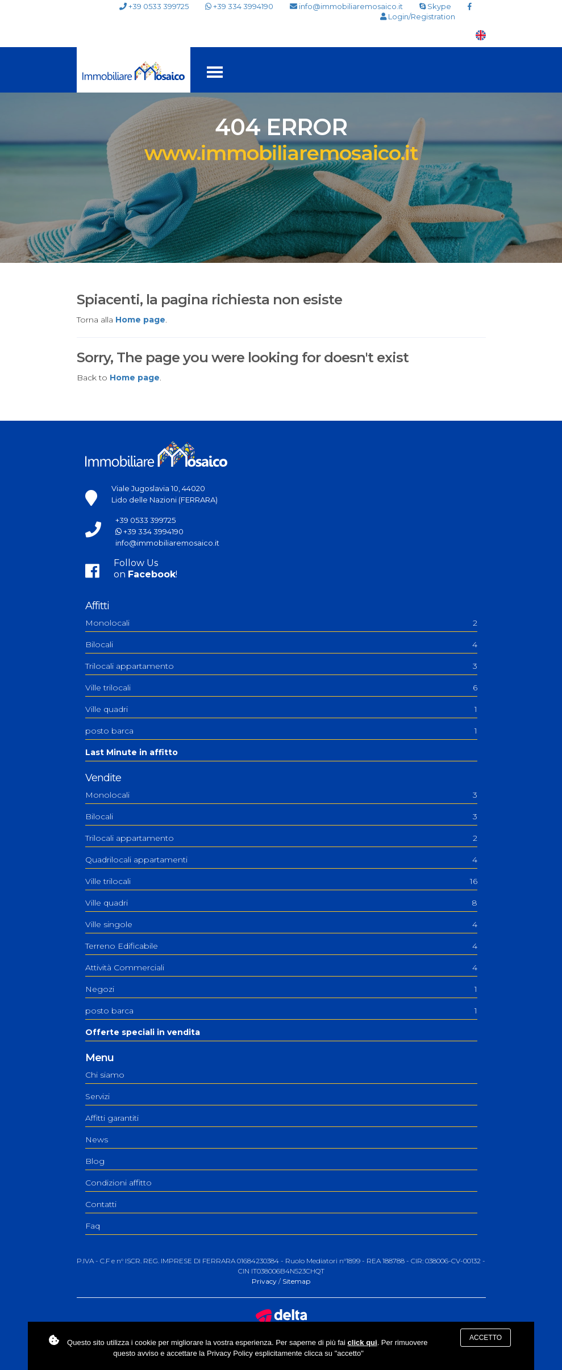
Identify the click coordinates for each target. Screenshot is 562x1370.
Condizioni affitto (118, 1183)
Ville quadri (281, 709)
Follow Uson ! (145, 569)
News (96, 1139)
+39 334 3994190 (239, 6)
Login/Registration (417, 17)
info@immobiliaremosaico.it (346, 6)
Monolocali (281, 623)
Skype (435, 6)
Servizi (97, 1096)
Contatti (100, 1204)
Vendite (103, 778)
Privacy (264, 1281)
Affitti (97, 606)
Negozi (281, 989)
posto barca (281, 731)
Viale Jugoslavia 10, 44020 (158, 488)
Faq (92, 1226)
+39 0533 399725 (154, 6)
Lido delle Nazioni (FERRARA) (164, 499)
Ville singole (281, 924)
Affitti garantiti (112, 1118)
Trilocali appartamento (281, 666)
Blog (95, 1161)
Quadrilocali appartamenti (281, 859)
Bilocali (281, 644)
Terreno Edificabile (281, 946)
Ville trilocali (281, 687)
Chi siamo (104, 1075)
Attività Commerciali (281, 967)
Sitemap (296, 1281)
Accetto (485, 1338)
